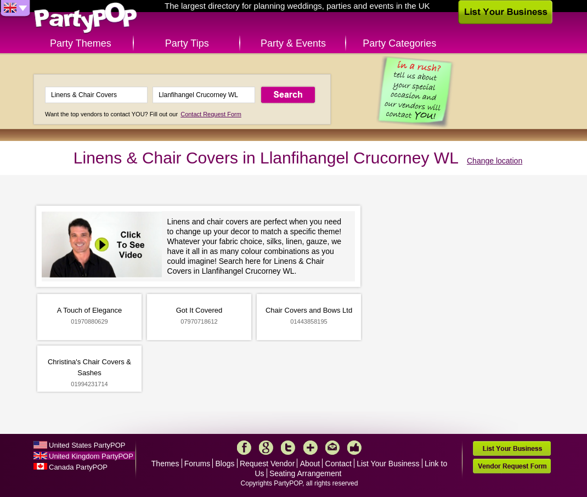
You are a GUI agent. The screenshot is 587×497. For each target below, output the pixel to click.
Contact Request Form (210, 114)
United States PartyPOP (87, 445)
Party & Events (293, 43)
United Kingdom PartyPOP (91, 456)
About (310, 463)
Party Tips (187, 43)
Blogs (225, 463)
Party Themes (80, 43)
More (310, 447)
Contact (338, 463)
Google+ (266, 447)
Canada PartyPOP (78, 467)
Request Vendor (267, 463)
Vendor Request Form (511, 466)
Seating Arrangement (305, 473)
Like (354, 447)
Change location (494, 160)
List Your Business (388, 463)
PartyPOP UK (85, 18)
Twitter (288, 447)
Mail (332, 447)
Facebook (244, 447)
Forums (197, 463)
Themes (165, 463)
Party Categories (399, 43)
